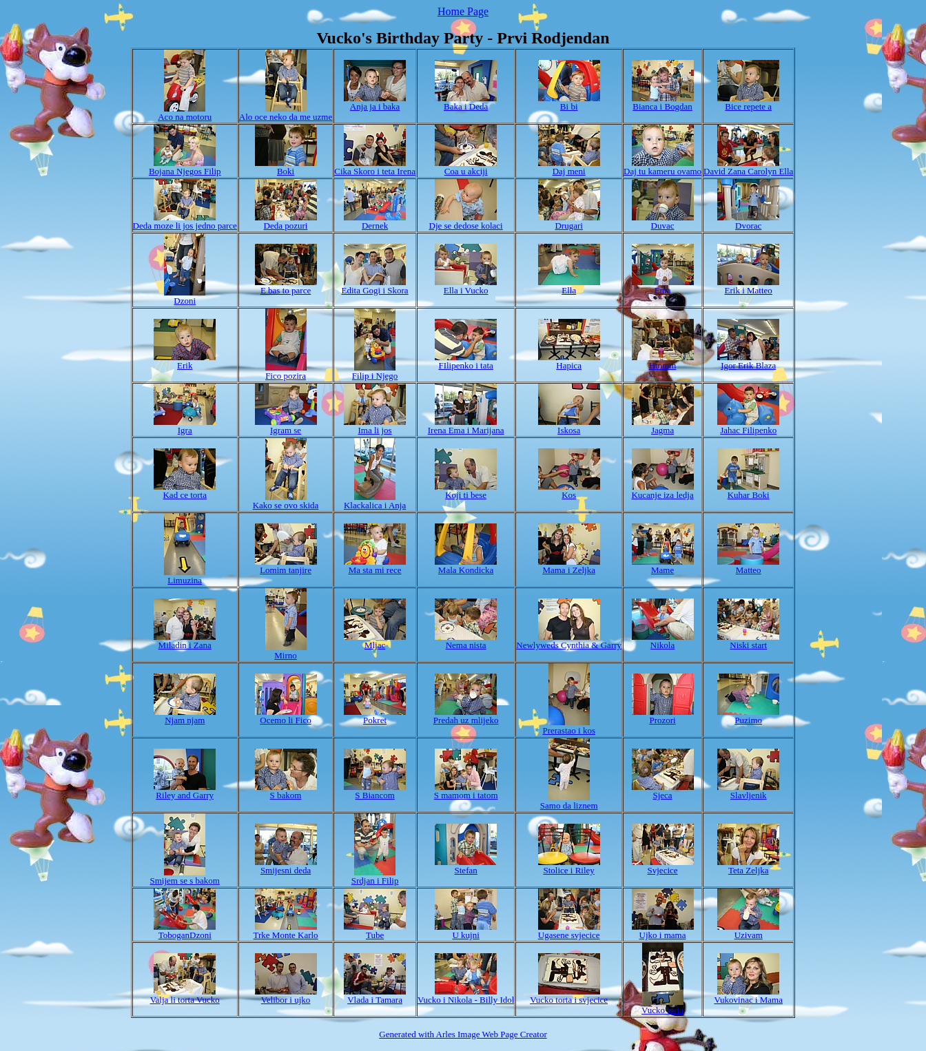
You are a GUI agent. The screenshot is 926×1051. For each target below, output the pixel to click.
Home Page (463, 11)
